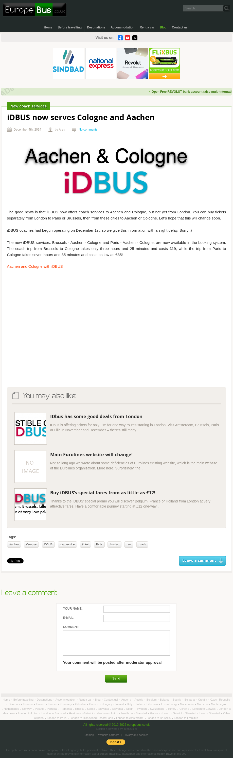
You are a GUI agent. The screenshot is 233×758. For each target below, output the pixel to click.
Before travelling (70, 27)
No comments (88, 129)
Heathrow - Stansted (134, 713)
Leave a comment (199, 561)
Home (48, 27)
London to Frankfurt (186, 717)
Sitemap (89, 734)
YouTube (127, 37)
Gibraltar (80, 704)
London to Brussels (159, 717)
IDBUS (48, 544)
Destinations (96, 27)
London (114, 544)
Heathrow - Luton (108, 713)
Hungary (107, 704)
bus (129, 544)
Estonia (28, 704)
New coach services (29, 106)
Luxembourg (169, 704)
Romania (67, 708)
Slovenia (117, 708)
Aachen (14, 544)
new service (67, 544)
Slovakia (104, 708)
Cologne (31, 544)
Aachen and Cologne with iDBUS (35, 266)
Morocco (202, 704)
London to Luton (28, 713)
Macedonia (187, 704)
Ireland (120, 704)
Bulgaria (190, 699)
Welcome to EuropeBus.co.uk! (35, 10)
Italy (130, 704)
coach (142, 544)
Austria (139, 699)
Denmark (15, 704)
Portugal (52, 708)
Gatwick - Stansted (185, 713)
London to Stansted (54, 713)
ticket (85, 544)
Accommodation (122, 27)
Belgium (152, 699)
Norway (27, 708)
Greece (94, 704)
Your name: (72, 608)
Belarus (165, 699)
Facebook (120, 37)
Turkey (172, 708)
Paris (99, 544)
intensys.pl (130, 728)
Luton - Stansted (210, 713)
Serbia (91, 708)
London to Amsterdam (130, 717)
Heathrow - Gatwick (81, 713)
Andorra (126, 699)
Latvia (140, 704)
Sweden (142, 708)
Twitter (134, 37)
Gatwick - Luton (160, 713)
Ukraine (185, 708)
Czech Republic (220, 699)
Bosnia (177, 699)
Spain (130, 708)
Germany (66, 704)
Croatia (203, 699)
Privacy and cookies (135, 734)
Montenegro (218, 704)
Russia (79, 708)
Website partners (108, 734)
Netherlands (12, 708)
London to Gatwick (204, 708)
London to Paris (57, 717)
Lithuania (153, 704)
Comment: (71, 627)
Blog (163, 27)
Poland (39, 708)
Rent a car (147, 27)
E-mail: (68, 618)
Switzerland (157, 708)
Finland (41, 704)
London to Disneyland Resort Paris (92, 717)
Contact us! (180, 27)
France (53, 704)
